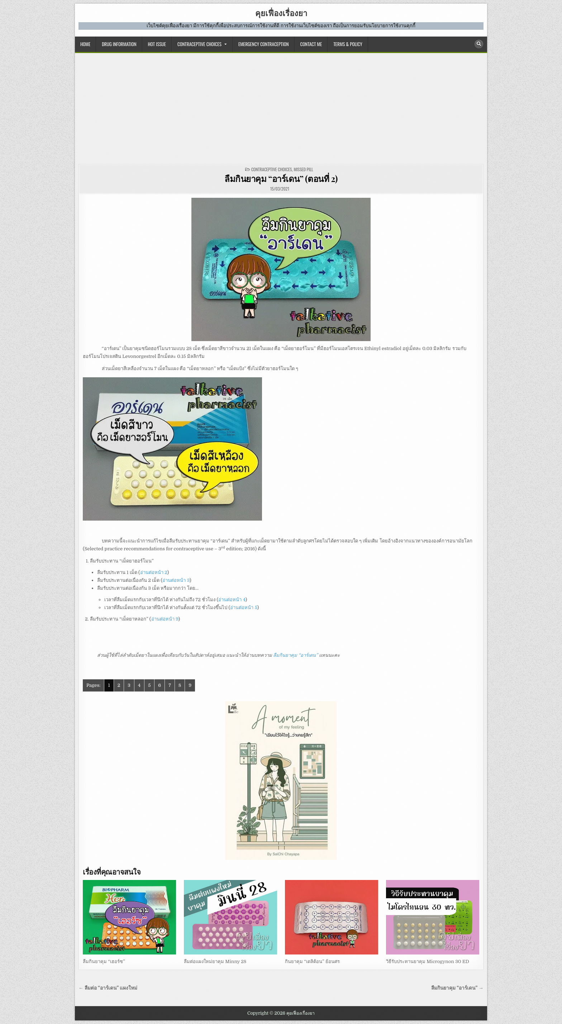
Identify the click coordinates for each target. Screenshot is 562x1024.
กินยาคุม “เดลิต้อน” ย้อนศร (312, 961)
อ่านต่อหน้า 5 (243, 607)
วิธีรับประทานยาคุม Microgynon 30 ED (427, 961)
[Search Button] (479, 44)
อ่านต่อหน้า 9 (164, 619)
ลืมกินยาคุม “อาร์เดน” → (457, 988)
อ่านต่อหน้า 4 (231, 599)
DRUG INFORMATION (119, 44)
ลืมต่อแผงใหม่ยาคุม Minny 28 (215, 961)
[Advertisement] (281, 107)
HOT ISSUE (157, 44)
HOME (85, 44)
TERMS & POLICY (347, 44)
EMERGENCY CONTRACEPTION (263, 44)
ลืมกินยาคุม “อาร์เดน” (295, 655)
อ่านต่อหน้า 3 (175, 580)
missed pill (303, 169)
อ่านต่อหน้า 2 (153, 572)
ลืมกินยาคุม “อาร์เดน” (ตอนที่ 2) (281, 178)
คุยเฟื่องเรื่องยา (281, 13)
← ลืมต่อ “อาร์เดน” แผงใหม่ (107, 988)
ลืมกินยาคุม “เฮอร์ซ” (104, 961)
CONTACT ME (311, 44)
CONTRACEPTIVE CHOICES (199, 44)
